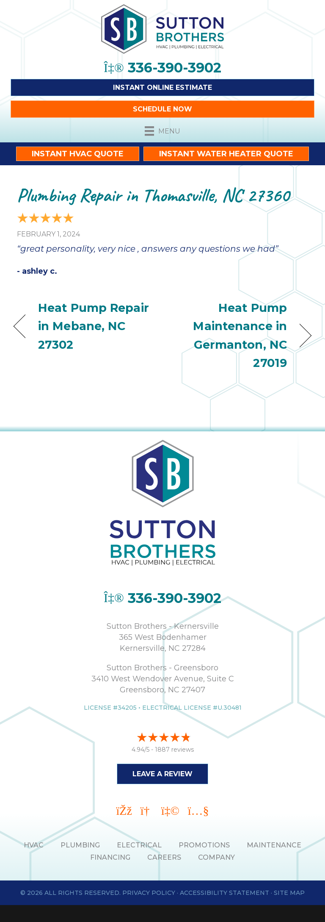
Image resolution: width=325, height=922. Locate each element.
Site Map (289, 893)
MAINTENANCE (274, 845)
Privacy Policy (148, 893)
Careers (164, 857)
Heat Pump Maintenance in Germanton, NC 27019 (229, 335)
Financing (110, 857)
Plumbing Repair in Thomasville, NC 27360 (153, 195)
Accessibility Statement (224, 893)
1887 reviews (174, 749)
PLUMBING (80, 845)
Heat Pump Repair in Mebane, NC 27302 (93, 326)
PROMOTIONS (204, 845)
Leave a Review (162, 774)
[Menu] (162, 131)
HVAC (34, 845)
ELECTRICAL (139, 845)
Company (216, 857)
